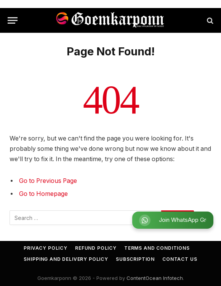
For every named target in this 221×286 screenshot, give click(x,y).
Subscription (135, 259)
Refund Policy (96, 248)
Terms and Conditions (157, 248)
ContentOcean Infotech (155, 278)
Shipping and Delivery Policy (66, 259)
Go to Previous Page (48, 180)
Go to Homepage (43, 193)
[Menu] (13, 20)
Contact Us (179, 259)
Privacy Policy (45, 248)
